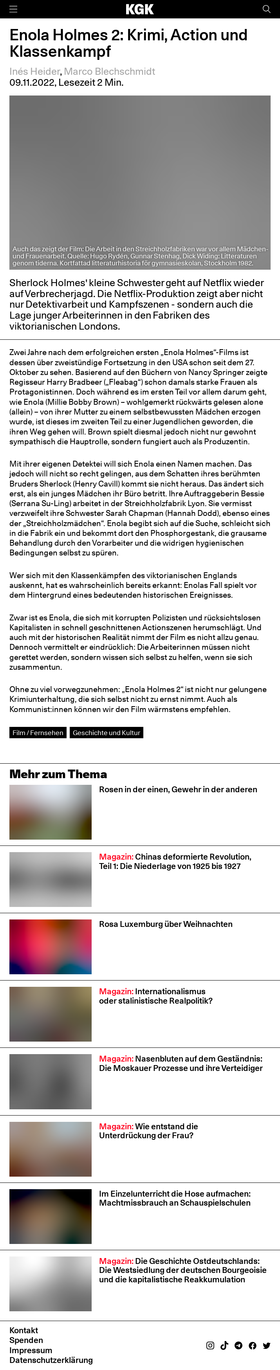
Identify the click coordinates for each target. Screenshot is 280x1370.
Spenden (26, 1340)
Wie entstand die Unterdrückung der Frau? (148, 1131)
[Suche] (267, 9)
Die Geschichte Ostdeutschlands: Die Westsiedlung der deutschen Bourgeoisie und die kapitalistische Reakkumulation (183, 1270)
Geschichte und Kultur (106, 732)
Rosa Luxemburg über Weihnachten (166, 924)
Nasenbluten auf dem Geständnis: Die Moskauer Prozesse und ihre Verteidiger (181, 1063)
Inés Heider (34, 71)
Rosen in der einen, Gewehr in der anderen (178, 789)
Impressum (30, 1350)
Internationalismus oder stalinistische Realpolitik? (156, 996)
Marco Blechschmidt (109, 71)
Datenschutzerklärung (51, 1360)
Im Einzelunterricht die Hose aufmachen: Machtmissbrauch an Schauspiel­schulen (175, 1198)
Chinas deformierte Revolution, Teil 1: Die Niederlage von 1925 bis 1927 (175, 861)
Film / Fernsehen (38, 732)
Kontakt (23, 1330)
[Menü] (13, 9)
